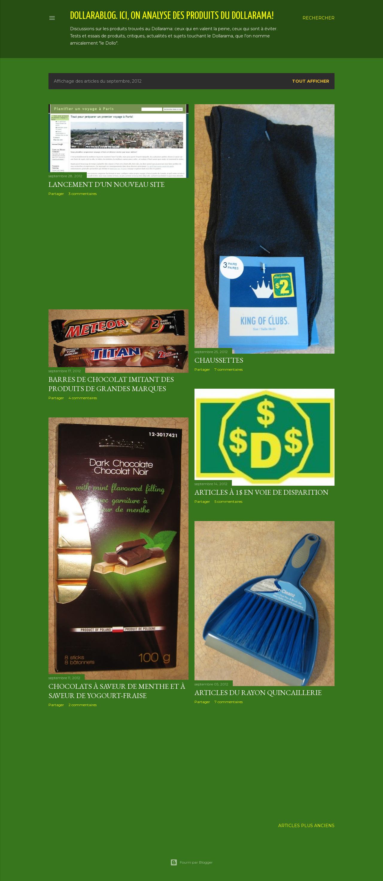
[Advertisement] (118, 253)
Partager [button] (56, 193)
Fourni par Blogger (191, 862)
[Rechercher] (319, 18)
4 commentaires (83, 398)
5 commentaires (228, 501)
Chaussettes (218, 360)
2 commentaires (83, 705)
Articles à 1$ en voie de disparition (261, 492)
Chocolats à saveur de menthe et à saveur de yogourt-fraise (116, 691)
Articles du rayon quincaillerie (258, 692)
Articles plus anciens (306, 825)
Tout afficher (310, 81)
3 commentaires (83, 193)
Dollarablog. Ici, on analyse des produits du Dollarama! (172, 16)
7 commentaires (229, 369)
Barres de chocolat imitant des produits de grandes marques (111, 384)
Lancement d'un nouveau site (106, 184)
